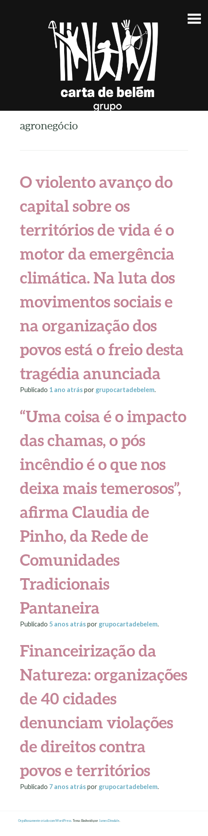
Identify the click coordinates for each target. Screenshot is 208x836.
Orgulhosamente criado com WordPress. (45, 821)
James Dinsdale (109, 821)
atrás (66, 389)
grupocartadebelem (125, 389)
